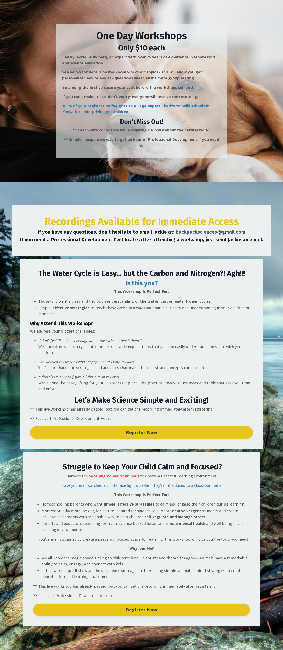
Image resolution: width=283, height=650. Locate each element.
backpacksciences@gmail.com (211, 232)
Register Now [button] (141, 432)
